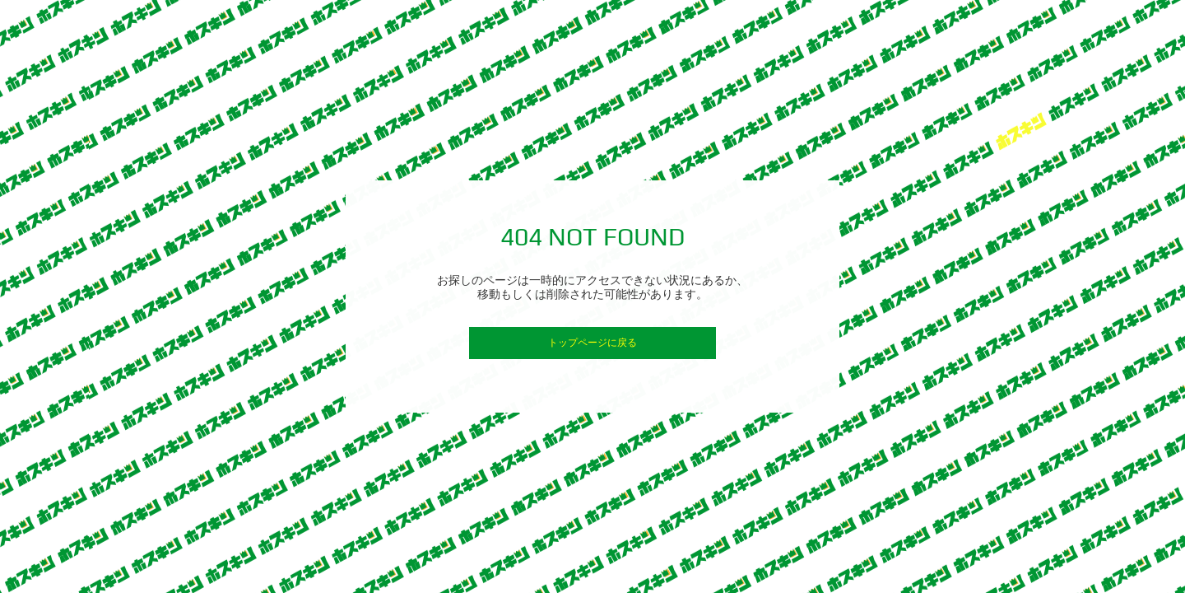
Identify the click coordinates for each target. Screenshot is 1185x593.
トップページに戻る (592, 342)
